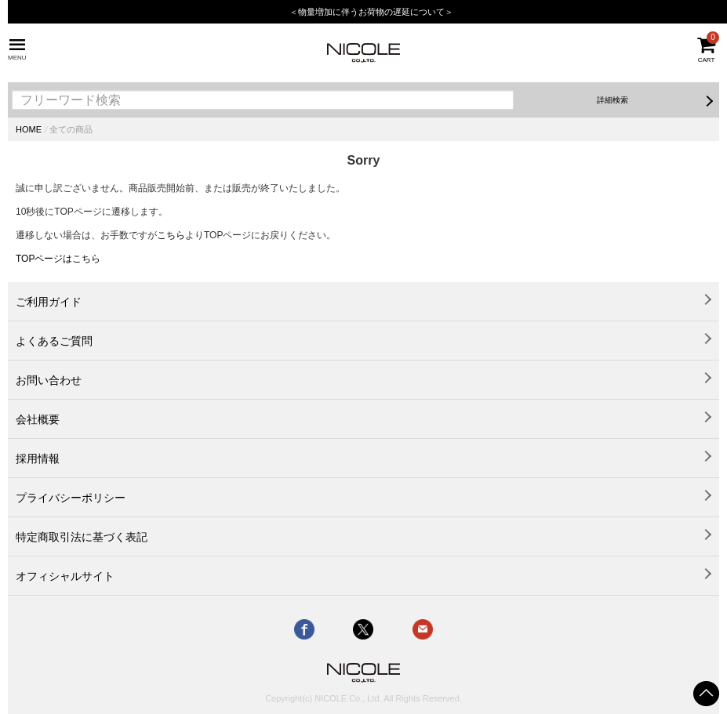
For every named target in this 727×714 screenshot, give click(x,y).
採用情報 (38, 458)
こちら (171, 235)
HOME (29, 129)
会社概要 (38, 419)
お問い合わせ (49, 380)
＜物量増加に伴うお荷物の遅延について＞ (371, 11)
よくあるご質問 (54, 341)
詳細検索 (612, 100)
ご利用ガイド (49, 301)
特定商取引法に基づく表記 (81, 537)
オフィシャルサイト (65, 576)
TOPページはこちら (58, 258)
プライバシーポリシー (70, 497)
